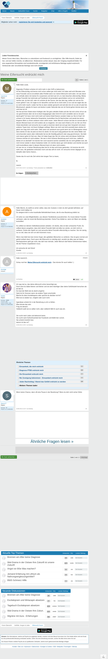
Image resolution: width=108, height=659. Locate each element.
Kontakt (14, 646)
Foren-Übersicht (7, 625)
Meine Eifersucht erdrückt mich (22, 74)
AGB (54, 646)
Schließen (43, 68)
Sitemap (74, 646)
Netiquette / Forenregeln (64, 646)
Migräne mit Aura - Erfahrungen (22, 616)
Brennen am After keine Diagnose (23, 557)
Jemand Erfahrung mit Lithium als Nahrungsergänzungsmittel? (23, 575)
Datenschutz (35, 646)
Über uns (20, 646)
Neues (12, 11)
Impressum (27, 646)
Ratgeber (44, 11)
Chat (52, 11)
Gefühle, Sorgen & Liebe (22, 625)
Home (4, 11)
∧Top (103, 656)
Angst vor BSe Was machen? (21, 568)
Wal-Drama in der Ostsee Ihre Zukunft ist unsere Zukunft (34, 610)
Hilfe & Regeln (63, 11)
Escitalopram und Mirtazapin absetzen (25, 600)
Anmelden (83, 14)
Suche (35, 11)
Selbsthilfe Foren (23, 11)
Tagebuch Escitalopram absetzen (23, 605)
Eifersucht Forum (37, 625)
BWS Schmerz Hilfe (17, 580)
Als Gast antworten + (8, 80)
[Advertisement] (52, 424)
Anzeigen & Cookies (46, 646)
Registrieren (72, 14)
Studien (73, 11)
